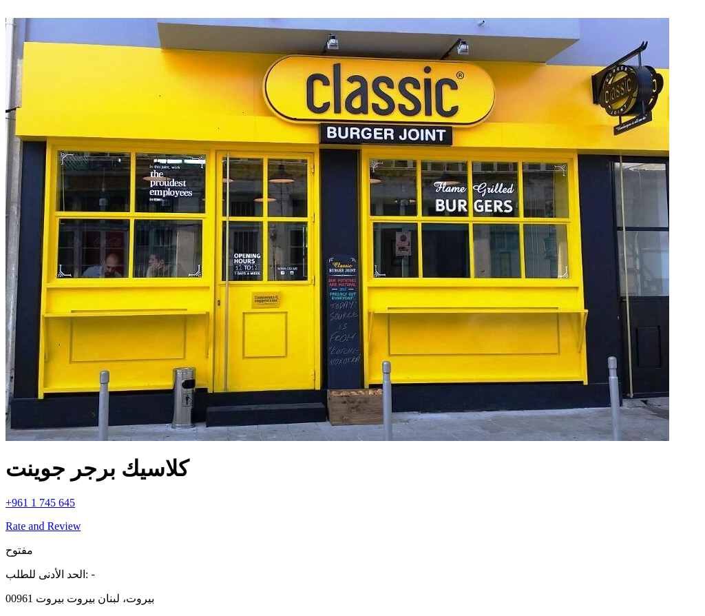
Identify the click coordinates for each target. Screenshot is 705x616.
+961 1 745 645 (40, 503)
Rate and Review (43, 526)
